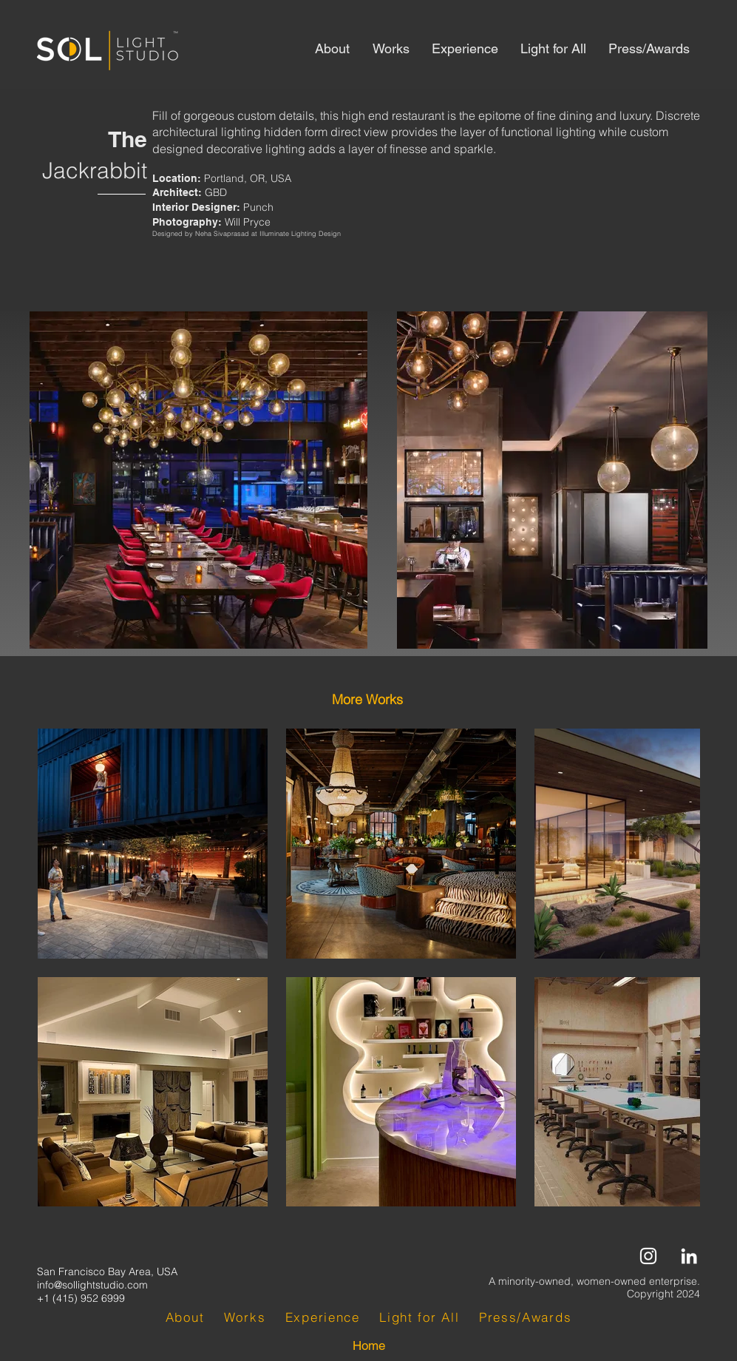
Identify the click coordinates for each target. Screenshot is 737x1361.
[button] (367, 700)
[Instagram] (648, 1256)
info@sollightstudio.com (92, 1284)
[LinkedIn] (689, 1256)
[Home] (368, 1346)
